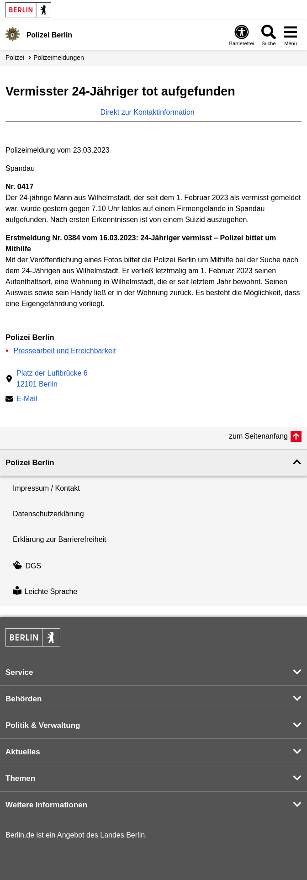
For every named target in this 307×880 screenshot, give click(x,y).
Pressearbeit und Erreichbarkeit (65, 351)
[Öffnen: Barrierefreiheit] (242, 35)
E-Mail (26, 399)
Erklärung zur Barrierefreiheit (59, 539)
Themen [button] (20, 778)
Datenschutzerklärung (48, 514)
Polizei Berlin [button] (29, 462)
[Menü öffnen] (291, 35)
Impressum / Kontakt (46, 488)
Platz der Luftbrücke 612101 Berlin (52, 378)
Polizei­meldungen (58, 57)
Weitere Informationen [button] (46, 804)
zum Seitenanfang (258, 436)
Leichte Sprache (45, 592)
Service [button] (19, 672)
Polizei (14, 57)
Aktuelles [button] (22, 751)
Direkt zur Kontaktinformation (152, 112)
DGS (27, 566)
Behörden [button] (23, 698)
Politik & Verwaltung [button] (42, 725)
